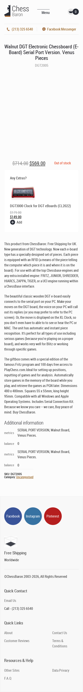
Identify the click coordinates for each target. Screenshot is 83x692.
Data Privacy (60, 670)
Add (19, 222)
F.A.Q (7, 678)
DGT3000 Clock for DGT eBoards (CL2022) (40, 205)
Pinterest (52, 516)
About (8, 632)
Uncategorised (24, 477)
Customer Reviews (16, 640)
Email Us (10, 600)
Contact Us (59, 632)
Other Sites (11, 670)
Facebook (13, 516)
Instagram (33, 516)
